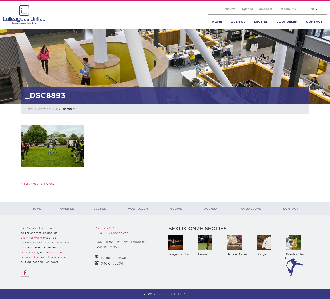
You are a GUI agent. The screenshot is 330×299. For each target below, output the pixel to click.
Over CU (238, 22)
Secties (261, 22)
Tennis (202, 254)
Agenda (247, 9)
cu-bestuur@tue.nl (115, 257)
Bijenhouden (295, 254)
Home (217, 22)
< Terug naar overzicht (37, 183)
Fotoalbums (287, 9)
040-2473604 (112, 263)
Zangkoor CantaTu (182, 254)
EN (320, 9)
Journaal (265, 9)
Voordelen (287, 22)
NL (313, 9)
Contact (314, 22)
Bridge (261, 254)
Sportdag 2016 (47, 109)
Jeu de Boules (237, 254)
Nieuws (230, 9)
